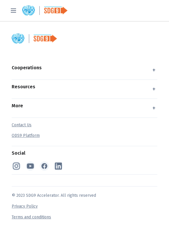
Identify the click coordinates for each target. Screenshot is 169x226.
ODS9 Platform (26, 135)
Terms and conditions (31, 217)
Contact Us (22, 125)
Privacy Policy (25, 206)
